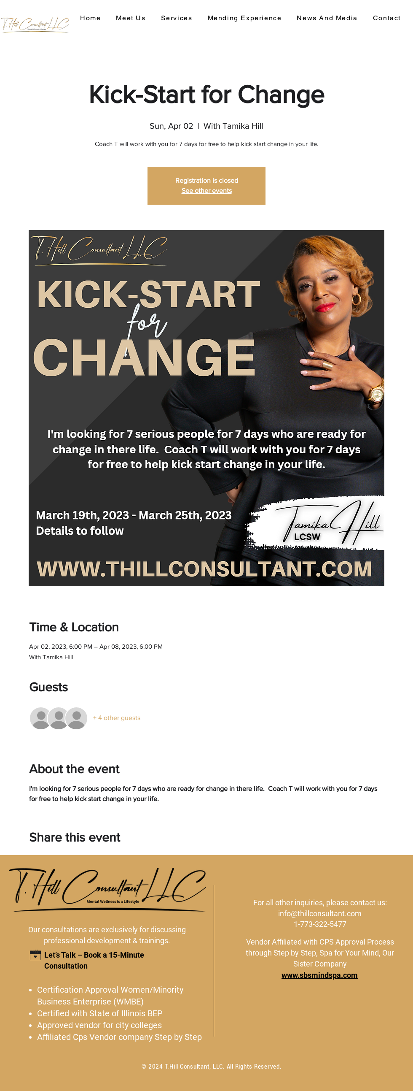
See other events (207, 190)
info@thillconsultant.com (320, 913)
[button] (176, 18)
